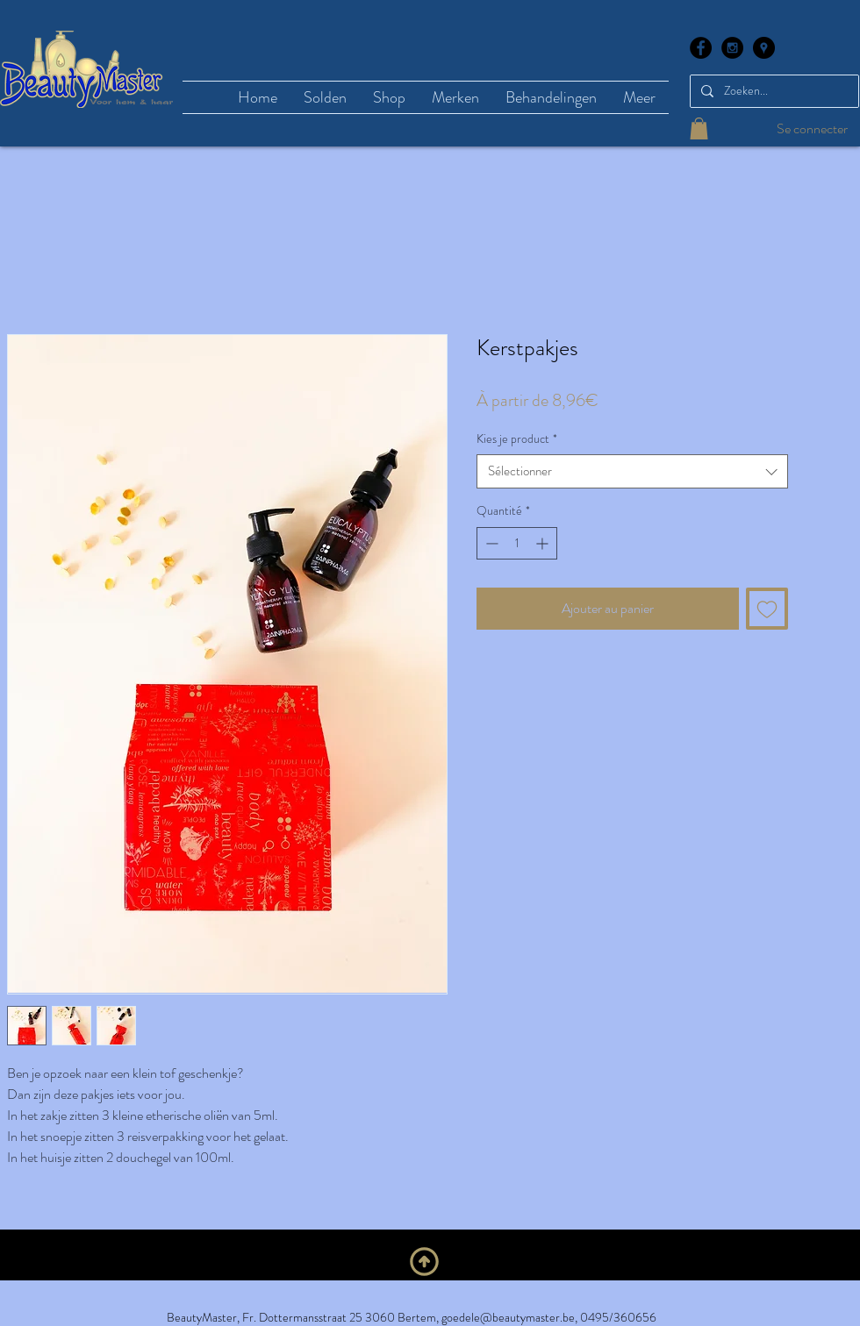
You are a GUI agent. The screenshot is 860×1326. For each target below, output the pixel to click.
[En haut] (424, 1262)
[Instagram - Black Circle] (732, 48)
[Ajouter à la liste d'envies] (767, 609)
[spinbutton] (517, 543)
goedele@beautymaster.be (508, 1317)
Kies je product (517, 439)
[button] (699, 128)
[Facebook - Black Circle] (701, 48)
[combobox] (632, 471)
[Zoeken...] (772, 91)
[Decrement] (490, 543)
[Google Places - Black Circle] (764, 48)
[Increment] (544, 543)
